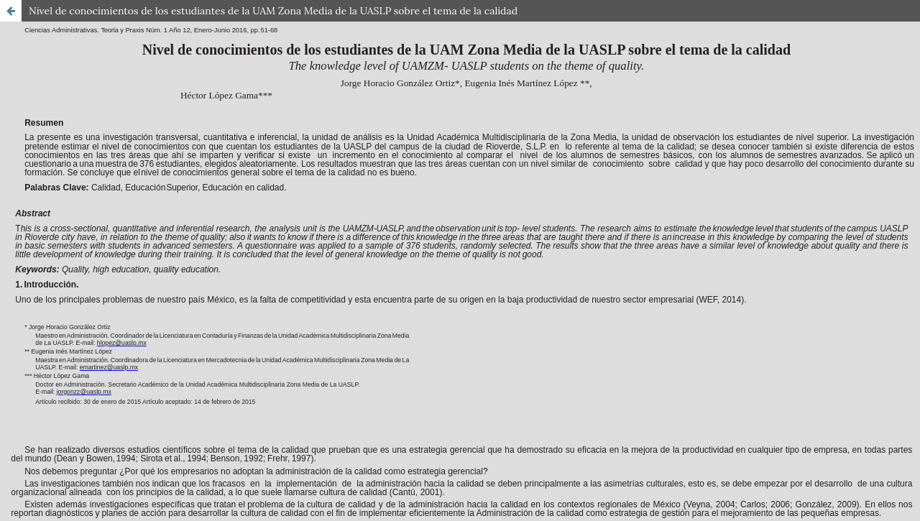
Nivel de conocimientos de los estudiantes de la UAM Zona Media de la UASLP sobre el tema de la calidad (273, 10)
